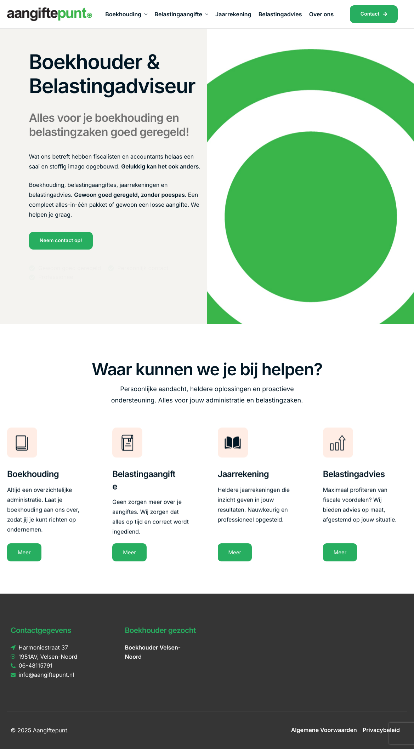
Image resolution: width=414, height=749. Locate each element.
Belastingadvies (280, 14)
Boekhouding (126, 14)
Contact (374, 14)
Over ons (321, 14)
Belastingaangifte (181, 14)
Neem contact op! (61, 241)
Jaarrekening (233, 14)
